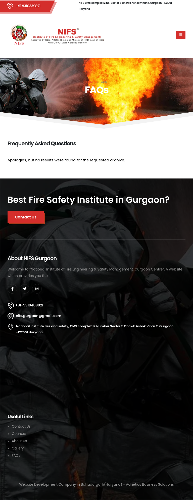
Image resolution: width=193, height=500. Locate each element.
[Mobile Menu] (180, 35)
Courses (19, 433)
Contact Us (21, 426)
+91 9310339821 (28, 6)
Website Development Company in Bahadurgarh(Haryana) (70, 484)
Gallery (18, 448)
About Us (19, 441)
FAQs (16, 455)
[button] (26, 217)
